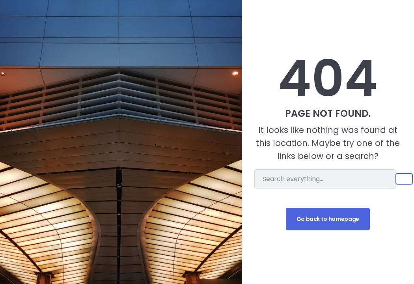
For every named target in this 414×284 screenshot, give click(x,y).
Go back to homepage (328, 219)
